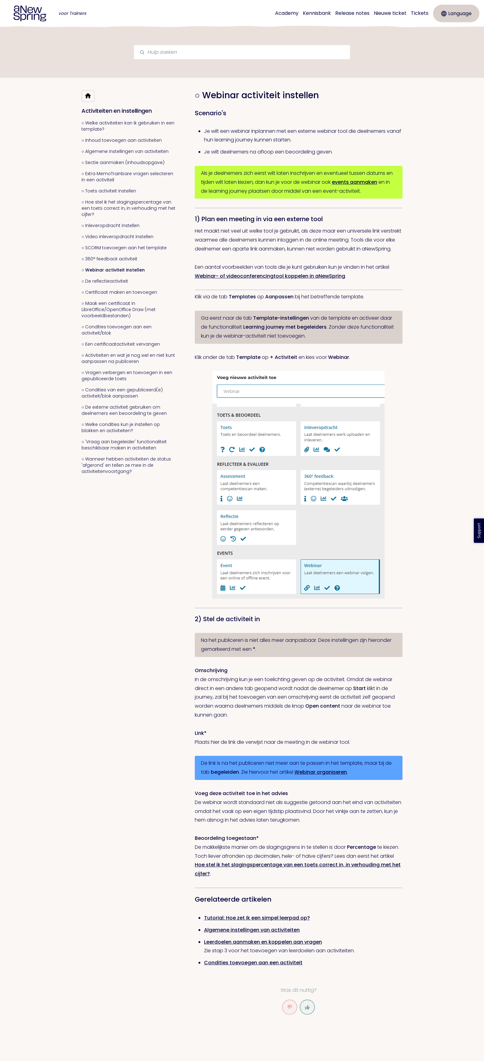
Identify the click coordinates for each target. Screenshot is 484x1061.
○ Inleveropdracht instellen (110, 225)
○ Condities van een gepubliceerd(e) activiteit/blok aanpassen (122, 393)
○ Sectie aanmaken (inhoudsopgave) (123, 162)
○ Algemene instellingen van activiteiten (125, 151)
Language (456, 13)
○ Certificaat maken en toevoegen (119, 292)
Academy (286, 13)
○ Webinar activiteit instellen (113, 270)
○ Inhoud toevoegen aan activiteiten (121, 140)
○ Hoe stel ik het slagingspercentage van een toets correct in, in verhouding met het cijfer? (128, 208)
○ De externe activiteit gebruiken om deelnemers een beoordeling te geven (124, 410)
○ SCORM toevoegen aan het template (124, 248)
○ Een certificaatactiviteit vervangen (120, 344)
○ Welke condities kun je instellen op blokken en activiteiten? (120, 427)
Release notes (352, 13)
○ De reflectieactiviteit (104, 281)
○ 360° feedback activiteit (109, 259)
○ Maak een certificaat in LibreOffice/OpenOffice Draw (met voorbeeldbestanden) (118, 309)
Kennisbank (317, 13)
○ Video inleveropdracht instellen (117, 237)
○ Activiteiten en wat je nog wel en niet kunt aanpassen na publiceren (128, 358)
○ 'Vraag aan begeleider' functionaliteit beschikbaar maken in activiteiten (124, 445)
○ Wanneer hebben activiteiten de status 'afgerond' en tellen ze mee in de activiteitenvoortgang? (126, 465)
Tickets (419, 13)
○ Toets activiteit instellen (108, 191)
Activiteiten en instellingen (116, 111)
